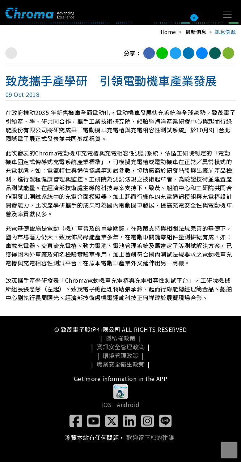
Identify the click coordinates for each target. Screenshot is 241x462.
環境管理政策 (121, 355)
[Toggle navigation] (227, 15)
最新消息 (196, 31)
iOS (106, 404)
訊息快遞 (225, 31)
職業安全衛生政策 (120, 364)
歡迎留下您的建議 (150, 437)
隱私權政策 (120, 338)
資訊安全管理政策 (120, 346)
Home (168, 31)
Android (128, 404)
